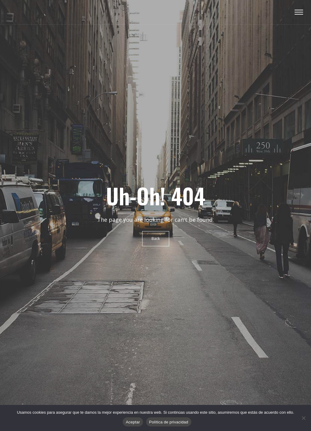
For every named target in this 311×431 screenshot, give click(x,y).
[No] (303, 418)
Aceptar (133, 422)
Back (156, 238)
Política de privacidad (168, 422)
